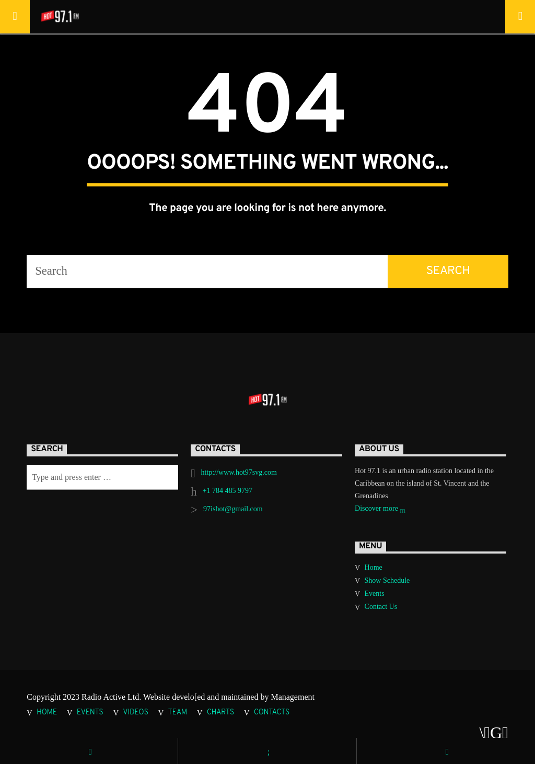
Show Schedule (387, 580)
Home (373, 567)
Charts (220, 713)
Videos (135, 713)
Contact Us (381, 606)
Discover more (380, 509)
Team (177, 713)
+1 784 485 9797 (227, 491)
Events (375, 593)
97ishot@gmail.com (233, 509)
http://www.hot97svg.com (239, 472)
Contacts (271, 713)
